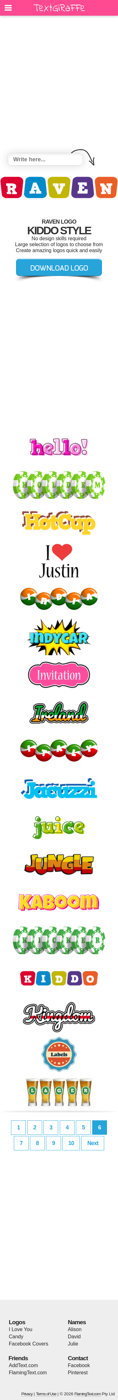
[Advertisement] (59, 85)
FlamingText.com (28, 1372)
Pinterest (78, 1372)
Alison (75, 1329)
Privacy (27, 1394)
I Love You (20, 1329)
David (74, 1336)
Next (92, 1143)
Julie (73, 1343)
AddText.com (23, 1365)
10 (71, 1143)
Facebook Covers (28, 1343)
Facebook (79, 1365)
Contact (78, 1358)
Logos (17, 1322)
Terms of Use (46, 1394)
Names (77, 1322)
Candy (16, 1336)
